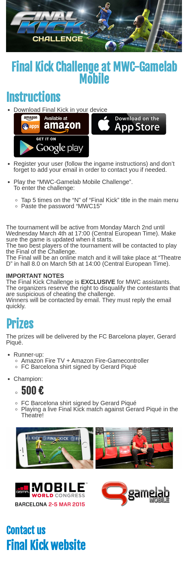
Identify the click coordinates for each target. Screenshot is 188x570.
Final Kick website (46, 545)
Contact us (25, 531)
